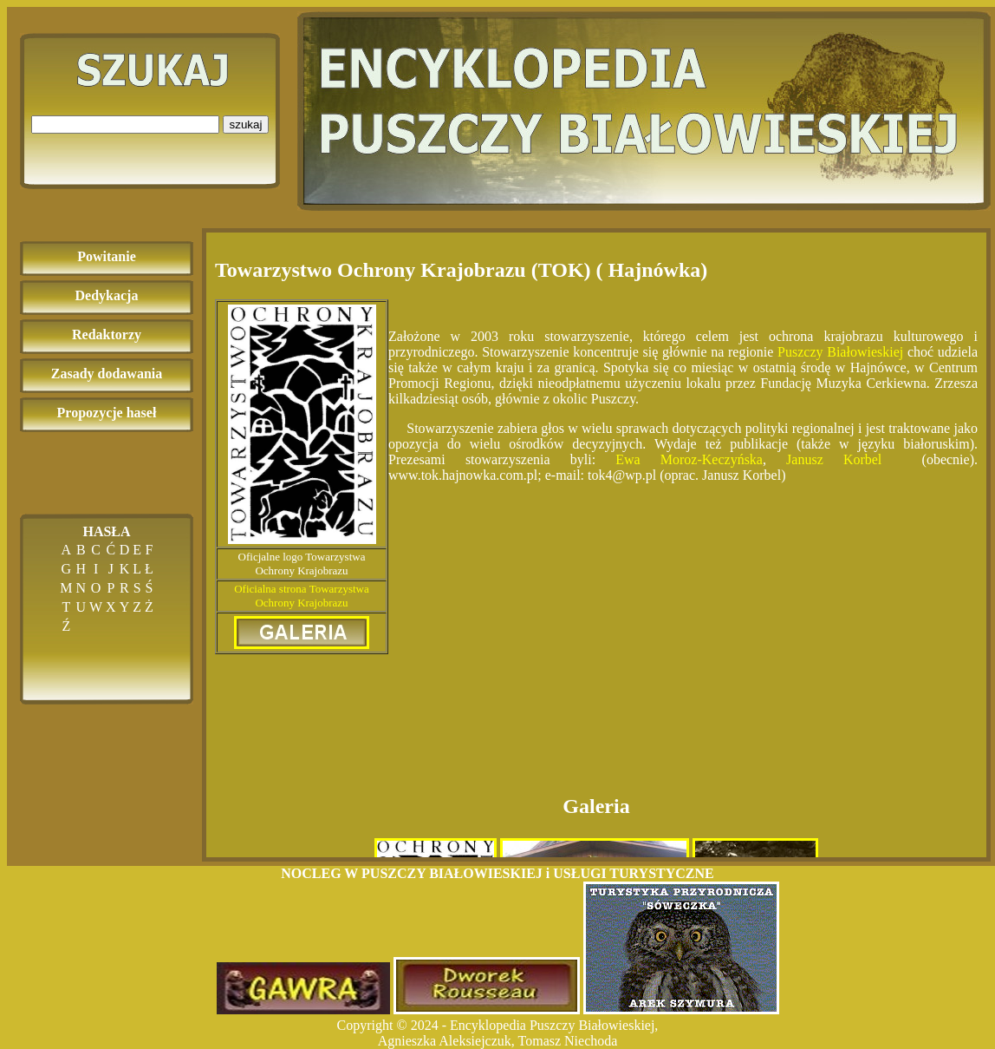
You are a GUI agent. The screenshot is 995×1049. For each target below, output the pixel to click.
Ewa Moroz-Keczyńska (689, 459)
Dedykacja (107, 295)
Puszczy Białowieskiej (842, 351)
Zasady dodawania (107, 373)
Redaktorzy (106, 334)
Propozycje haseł (107, 412)
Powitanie (106, 256)
